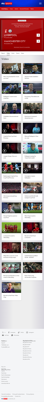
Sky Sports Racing (27, 363)
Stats (12, 53)
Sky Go (3, 376)
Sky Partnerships (5, 382)
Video (8, 53)
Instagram (30, 332)
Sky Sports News (27, 359)
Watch (16, 8)
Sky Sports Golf (26, 351)
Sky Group (3, 378)
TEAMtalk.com (5, 347)
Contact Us (17, 396)
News (11, 8)
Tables (32, 8)
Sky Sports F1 (26, 353)
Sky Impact (4, 384)
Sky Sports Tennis (27, 355)
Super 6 (3, 345)
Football (4, 8)
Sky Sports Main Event (28, 343)
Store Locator (4, 386)
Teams (17, 53)
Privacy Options (30, 394)
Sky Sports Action (27, 357)
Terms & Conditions (6, 394)
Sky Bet (3, 343)
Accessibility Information (7, 396)
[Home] (6, 3)
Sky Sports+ (25, 361)
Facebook (11, 332)
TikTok (20, 332)
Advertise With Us (5, 388)
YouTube (5, 335)
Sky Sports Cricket (27, 349)
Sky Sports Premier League (29, 345)
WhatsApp (15, 335)
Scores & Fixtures (24, 8)
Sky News (3, 373)
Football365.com (5, 349)
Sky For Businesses (5, 380)
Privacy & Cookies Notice (18, 394)
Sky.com (3, 371)
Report (3, 53)
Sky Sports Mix (26, 366)
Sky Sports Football (27, 347)
